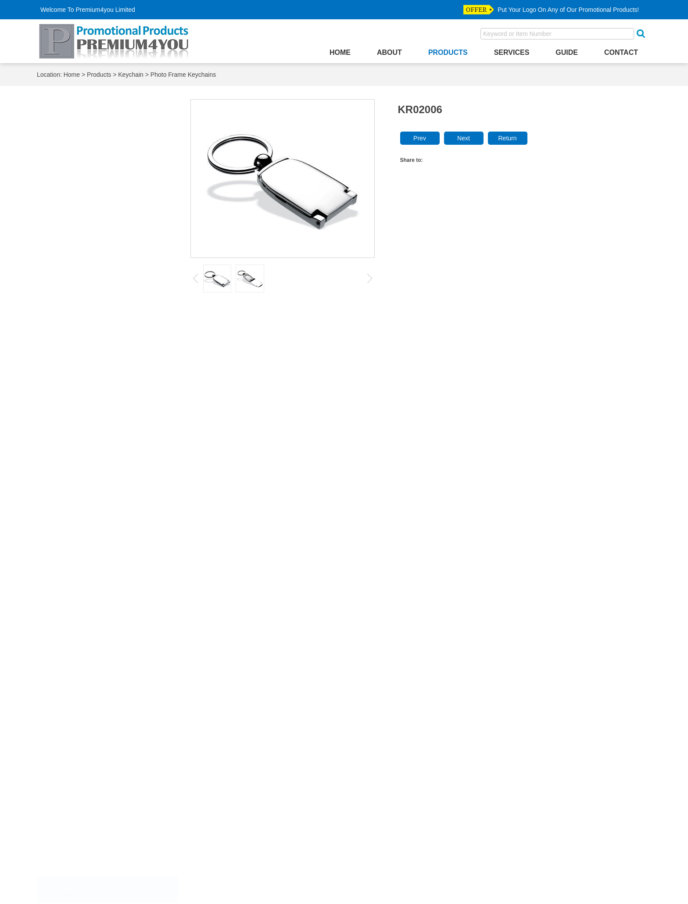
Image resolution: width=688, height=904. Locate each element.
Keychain (130, 74)
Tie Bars (65, 805)
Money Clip (69, 841)
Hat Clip (64, 757)
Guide (566, 52)
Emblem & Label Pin (82, 745)
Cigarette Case (75, 210)
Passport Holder (76, 577)
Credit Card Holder (80, 258)
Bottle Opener (73, 174)
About (389, 52)
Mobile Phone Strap (82, 528)
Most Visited (70, 878)
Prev (419, 138)
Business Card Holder (85, 198)
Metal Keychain (77, 386)
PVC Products (73, 637)
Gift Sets (65, 294)
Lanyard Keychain (80, 354)
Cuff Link (66, 709)
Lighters (64, 481)
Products (448, 52)
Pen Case (67, 589)
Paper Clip (68, 553)
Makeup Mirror (74, 504)
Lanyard (64, 457)
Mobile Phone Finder (83, 517)
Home (340, 52)
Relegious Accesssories (87, 793)
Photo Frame (72, 613)
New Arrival (69, 854)
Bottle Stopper (73, 186)
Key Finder (69, 306)
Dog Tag (65, 733)
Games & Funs (75, 282)
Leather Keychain (79, 365)
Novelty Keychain (79, 397)
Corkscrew (68, 246)
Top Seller (67, 865)
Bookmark (67, 162)
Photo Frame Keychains (183, 74)
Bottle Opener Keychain (87, 343)
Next (463, 138)
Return (507, 138)
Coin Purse (69, 234)
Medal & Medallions (81, 769)
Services (512, 52)
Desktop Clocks (75, 270)
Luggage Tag (71, 493)
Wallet (62, 829)
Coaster (64, 222)
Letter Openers (75, 468)
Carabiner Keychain (82, 440)
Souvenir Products (80, 661)
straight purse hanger (84, 817)
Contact (621, 52)
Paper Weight (73, 565)
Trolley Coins (72, 673)
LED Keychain (75, 376)
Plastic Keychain (78, 419)
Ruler (60, 649)
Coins (61, 697)
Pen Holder (69, 601)
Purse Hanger (73, 625)
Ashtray (64, 150)
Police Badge (72, 781)
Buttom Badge (73, 685)
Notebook (67, 541)
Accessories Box (77, 138)
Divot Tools (69, 721)
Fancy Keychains (79, 430)
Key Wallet (68, 318)
